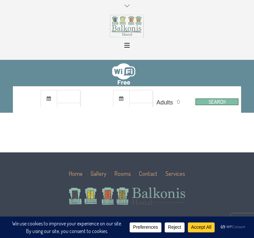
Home (76, 173)
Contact (148, 173)
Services (175, 173)
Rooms (122, 173)
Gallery (98, 173)
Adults (164, 102)
